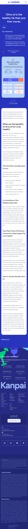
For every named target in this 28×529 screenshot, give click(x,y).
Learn (11, 403)
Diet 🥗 (4, 27)
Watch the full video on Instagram (13, 51)
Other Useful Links (21, 393)
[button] (2, 2)
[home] (14, 2)
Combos (2, 402)
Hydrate (2, 397)
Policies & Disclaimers (20, 400)
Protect (2, 399)
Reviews (11, 409)
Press (19, 397)
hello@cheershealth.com (14, 359)
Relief (2, 396)
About (11, 393)
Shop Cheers (3, 393)
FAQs (11, 406)
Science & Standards (12, 397)
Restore (2, 394)
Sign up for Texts (13, 420)
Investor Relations (21, 396)
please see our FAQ (8, 515)
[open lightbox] (13, 77)
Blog (10, 404)
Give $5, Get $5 (21, 394)
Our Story (11, 394)
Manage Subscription (3, 406)
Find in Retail (12, 400)
